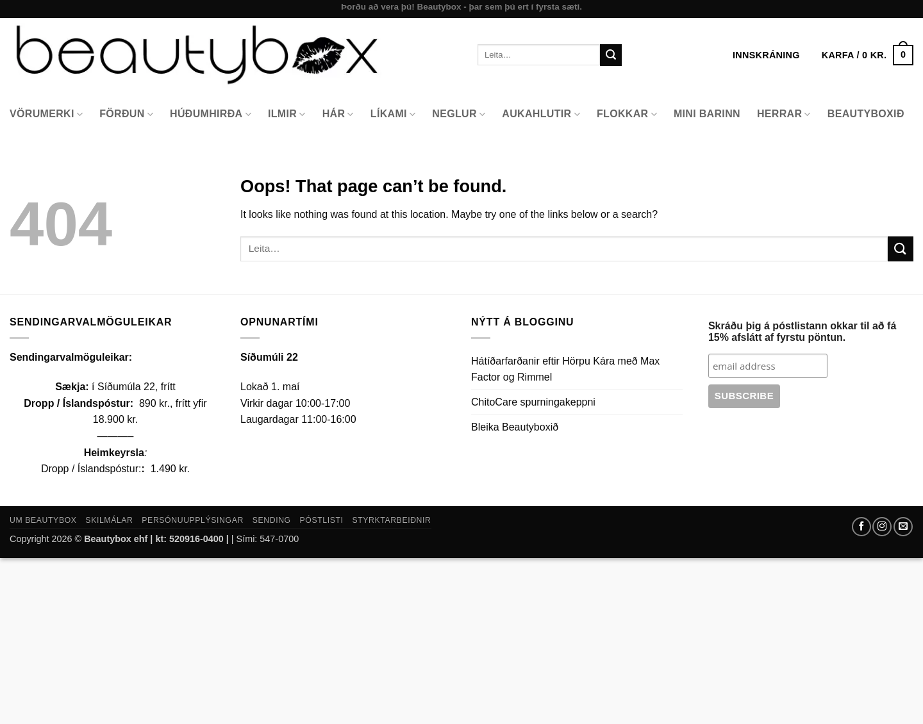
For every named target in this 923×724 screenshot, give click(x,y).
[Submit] (611, 55)
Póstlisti (322, 520)
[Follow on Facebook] (861, 526)
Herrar (784, 114)
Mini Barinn (707, 113)
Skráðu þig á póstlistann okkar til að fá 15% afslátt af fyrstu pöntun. (802, 331)
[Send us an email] (903, 526)
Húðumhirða (210, 114)
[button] (867, 55)
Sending (272, 520)
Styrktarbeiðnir (391, 520)
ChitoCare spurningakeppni (533, 402)
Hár (338, 114)
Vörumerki (46, 114)
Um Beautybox (43, 520)
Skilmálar (109, 520)
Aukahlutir (541, 114)
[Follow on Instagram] (882, 526)
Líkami (393, 114)
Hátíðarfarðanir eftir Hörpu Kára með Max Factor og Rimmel (565, 369)
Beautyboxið (865, 113)
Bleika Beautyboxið (514, 427)
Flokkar (627, 114)
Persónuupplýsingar (193, 520)
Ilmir (287, 114)
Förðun (126, 114)
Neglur (458, 114)
